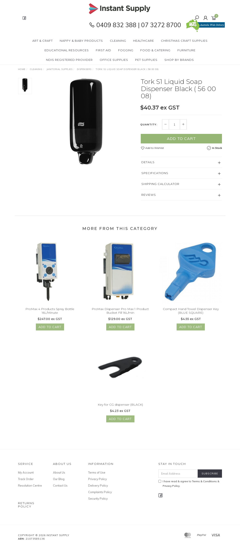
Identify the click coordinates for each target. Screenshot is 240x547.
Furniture (186, 50)
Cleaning (118, 40)
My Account (26, 472)
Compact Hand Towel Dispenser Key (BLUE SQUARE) (191, 315)
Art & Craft (42, 40)
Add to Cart (181, 138)
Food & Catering (155, 50)
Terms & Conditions (204, 481)
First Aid (103, 50)
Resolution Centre (30, 485)
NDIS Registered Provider (69, 60)
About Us (59, 472)
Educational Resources (67, 50)
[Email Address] (178, 473)
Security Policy (98, 498)
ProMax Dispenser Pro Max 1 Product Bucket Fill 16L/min (120, 315)
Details (148, 162)
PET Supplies (146, 60)
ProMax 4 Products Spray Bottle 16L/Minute (49, 315)
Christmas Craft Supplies (184, 40)
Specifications (154, 173)
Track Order (26, 479)
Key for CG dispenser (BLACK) (120, 409)
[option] (86, 121)
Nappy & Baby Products (81, 40)
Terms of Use (96, 472)
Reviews (148, 195)
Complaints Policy (100, 492)
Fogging (125, 50)
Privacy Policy (97, 479)
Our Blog (59, 479)
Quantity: (148, 124)
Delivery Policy (98, 485)
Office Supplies (114, 60)
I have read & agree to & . (188, 483)
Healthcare (143, 40)
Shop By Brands (179, 60)
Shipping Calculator (160, 184)
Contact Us (60, 485)
